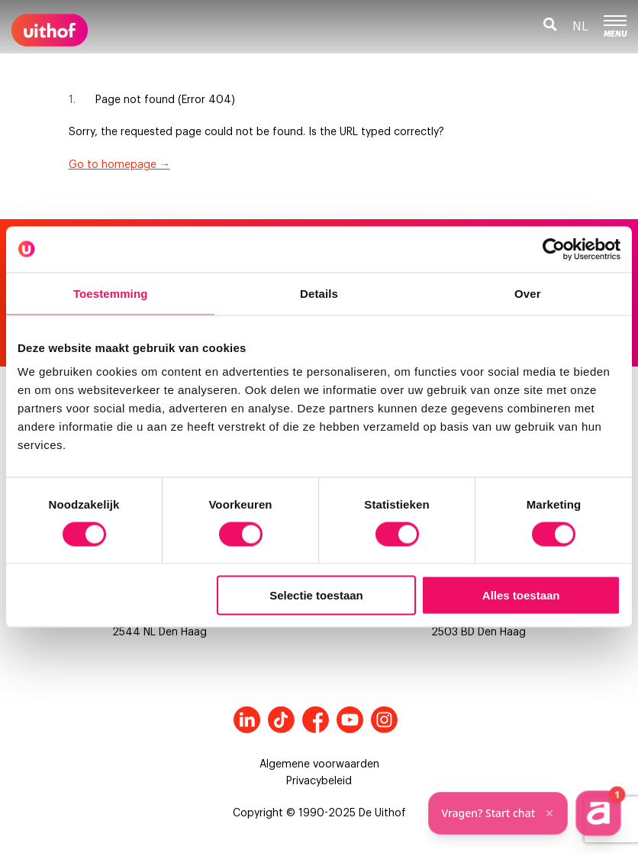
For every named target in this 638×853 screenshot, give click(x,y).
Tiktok (281, 719)
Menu (615, 26)
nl (580, 27)
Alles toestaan (521, 595)
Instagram (384, 719)
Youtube (350, 719)
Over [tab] (527, 292)
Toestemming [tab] (110, 292)
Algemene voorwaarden (319, 764)
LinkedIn (247, 719)
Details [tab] (319, 292)
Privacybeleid (319, 781)
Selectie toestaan (316, 595)
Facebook (315, 719)
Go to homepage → (119, 165)
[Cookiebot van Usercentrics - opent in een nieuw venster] (553, 248)
